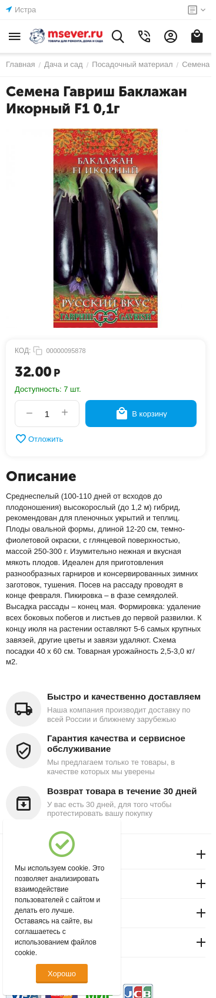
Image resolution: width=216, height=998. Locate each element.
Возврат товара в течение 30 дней (122, 791)
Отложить (39, 439)
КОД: (23, 351)
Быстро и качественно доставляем (124, 696)
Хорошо (62, 973)
